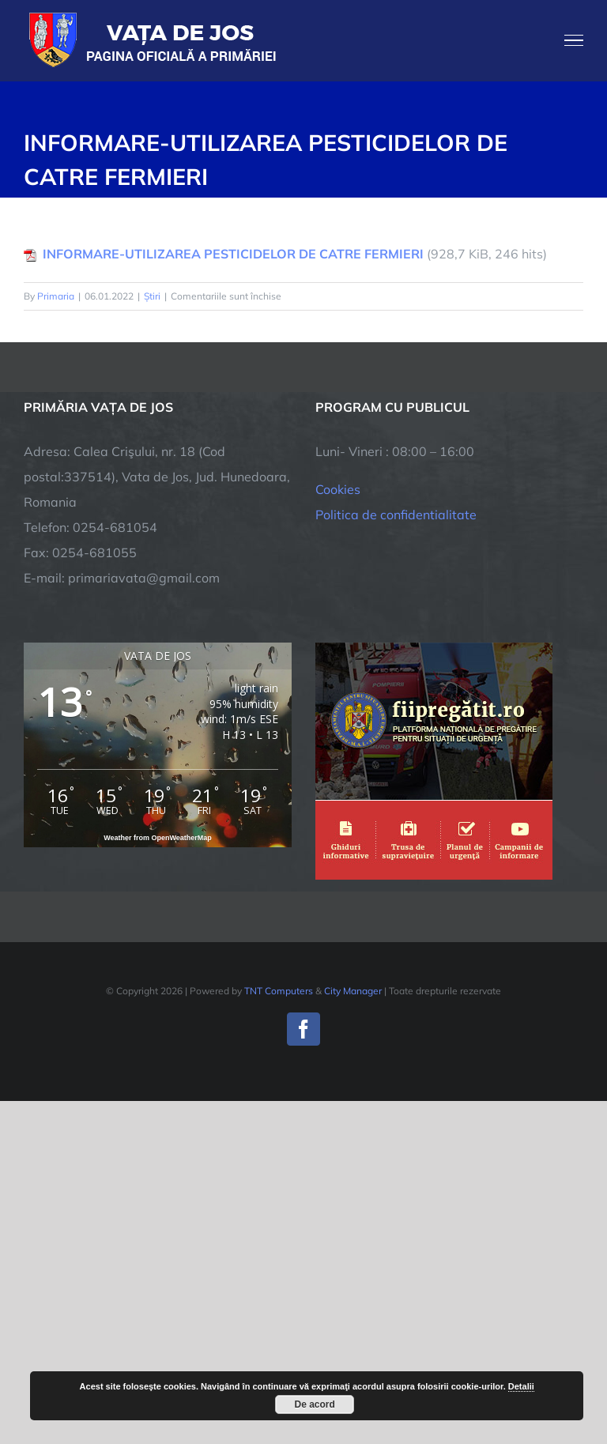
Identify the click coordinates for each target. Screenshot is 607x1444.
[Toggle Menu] (574, 40)
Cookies (337, 489)
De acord (315, 1404)
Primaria (55, 296)
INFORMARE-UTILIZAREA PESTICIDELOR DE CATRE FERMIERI (233, 254)
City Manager (353, 991)
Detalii (521, 1386)
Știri (152, 296)
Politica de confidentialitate (396, 514)
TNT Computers (278, 991)
